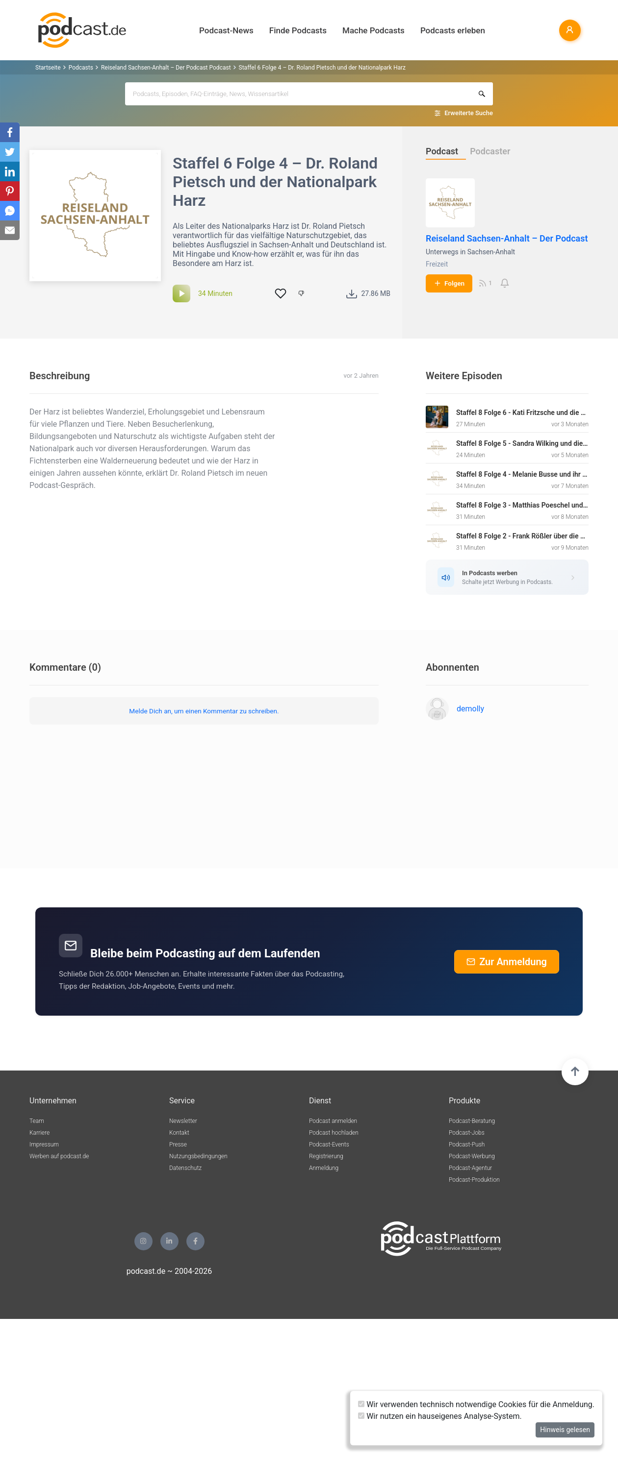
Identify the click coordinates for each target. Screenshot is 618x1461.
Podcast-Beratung (472, 1121)
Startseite (48, 67)
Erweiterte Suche (468, 113)
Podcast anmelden (333, 1121)
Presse (178, 1144)
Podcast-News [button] (226, 30)
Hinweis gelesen (565, 1430)
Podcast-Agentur (470, 1168)
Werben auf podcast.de (59, 1156)
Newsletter (183, 1121)
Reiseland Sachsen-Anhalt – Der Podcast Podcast (166, 67)
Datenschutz (185, 1168)
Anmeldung (323, 1168)
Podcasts (81, 67)
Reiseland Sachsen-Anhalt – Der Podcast (507, 238)
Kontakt (179, 1132)
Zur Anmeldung (506, 962)
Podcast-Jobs (467, 1132)
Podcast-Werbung (472, 1156)
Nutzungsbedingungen (198, 1156)
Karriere (39, 1132)
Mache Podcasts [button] (373, 30)
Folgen (449, 283)
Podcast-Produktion (474, 1179)
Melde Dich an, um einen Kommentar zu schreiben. (204, 711)
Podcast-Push (467, 1144)
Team (36, 1121)
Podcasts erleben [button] (452, 30)
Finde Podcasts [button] (298, 30)
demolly (470, 708)
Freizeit (437, 264)
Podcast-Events (329, 1144)
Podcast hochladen (334, 1132)
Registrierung (326, 1156)
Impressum (44, 1144)
